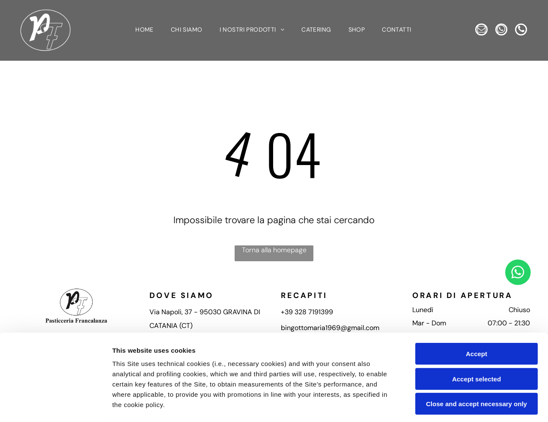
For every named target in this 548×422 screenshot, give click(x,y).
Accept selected (476, 315)
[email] (489, 22)
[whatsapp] (513, 22)
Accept (476, 289)
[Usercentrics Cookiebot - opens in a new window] (55, 405)
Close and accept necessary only (476, 339)
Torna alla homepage (274, 251)
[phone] (501, 40)
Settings (435, 405)
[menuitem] (144, 31)
